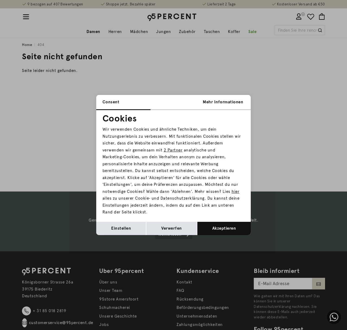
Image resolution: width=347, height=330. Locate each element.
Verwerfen (171, 228)
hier (235, 191)
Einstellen (121, 228)
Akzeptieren (224, 228)
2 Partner (173, 150)
